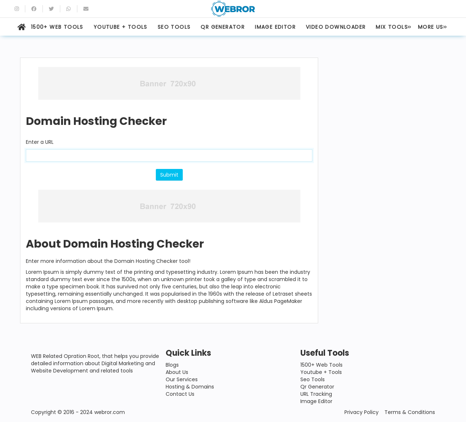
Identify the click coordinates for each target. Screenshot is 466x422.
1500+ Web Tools (321, 364)
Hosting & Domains (190, 386)
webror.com (109, 412)
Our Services (182, 379)
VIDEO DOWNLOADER (336, 27)
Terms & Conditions (409, 412)
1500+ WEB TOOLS (57, 27)
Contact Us (180, 394)
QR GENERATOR (223, 27)
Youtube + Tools (321, 372)
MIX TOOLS (392, 27)
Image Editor (316, 401)
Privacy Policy (361, 412)
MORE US (430, 27)
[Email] (85, 8)
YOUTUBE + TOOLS (120, 27)
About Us (177, 372)
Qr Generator (317, 386)
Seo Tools (312, 379)
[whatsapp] (68, 8)
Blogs (172, 364)
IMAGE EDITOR (275, 27)
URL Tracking (316, 394)
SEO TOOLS (174, 27)
